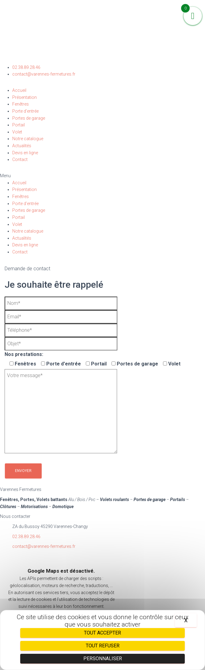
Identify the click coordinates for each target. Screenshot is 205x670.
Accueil (19, 90)
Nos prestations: (24, 354)
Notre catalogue (27, 138)
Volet (17, 131)
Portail (18, 124)
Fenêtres (20, 104)
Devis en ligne (25, 152)
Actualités (21, 145)
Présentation (24, 97)
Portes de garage (28, 118)
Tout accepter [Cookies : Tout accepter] (102, 633)
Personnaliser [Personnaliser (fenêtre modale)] (102, 658)
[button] (102, 175)
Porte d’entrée (25, 111)
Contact (20, 159)
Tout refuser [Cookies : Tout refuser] (103, 646)
